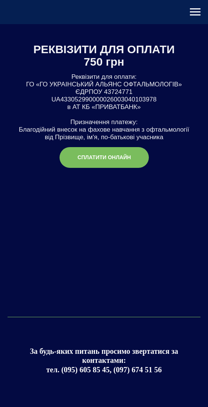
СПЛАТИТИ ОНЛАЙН (104, 157)
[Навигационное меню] (195, 12)
